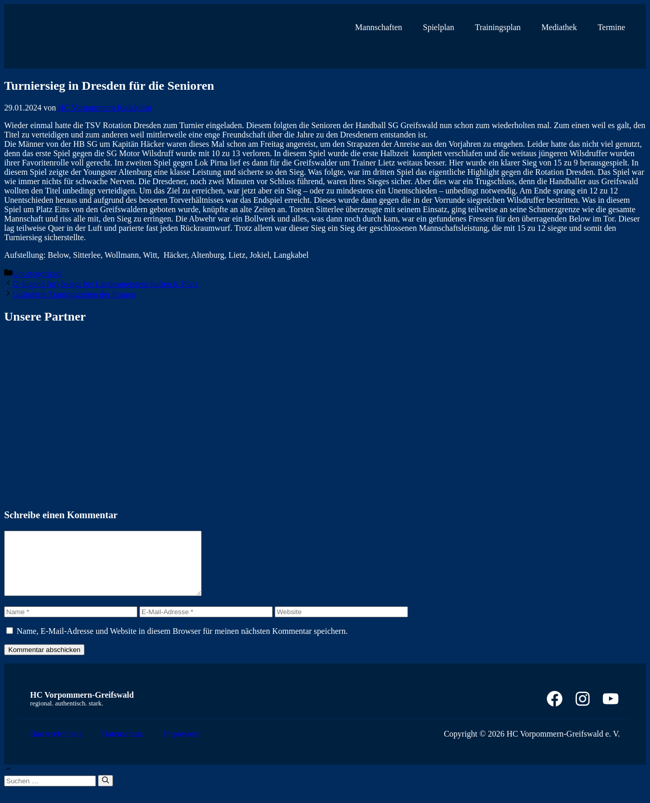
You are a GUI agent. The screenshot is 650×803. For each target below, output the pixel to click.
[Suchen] (105, 793)
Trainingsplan (497, 27)
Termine (611, 27)
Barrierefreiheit (55, 746)
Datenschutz (122, 746)
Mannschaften (378, 27)
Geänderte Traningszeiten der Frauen (73, 294)
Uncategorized (36, 273)
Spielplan (438, 27)
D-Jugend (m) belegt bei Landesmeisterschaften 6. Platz (105, 284)
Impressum (182, 746)
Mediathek (559, 27)
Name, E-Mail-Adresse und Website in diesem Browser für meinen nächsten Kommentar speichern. (182, 643)
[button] (8, 782)
